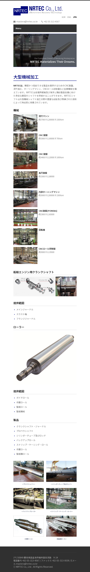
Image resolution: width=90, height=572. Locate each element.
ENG (69, 17)
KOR (63, 17)
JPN (75, 17)
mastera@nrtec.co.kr (27, 21)
